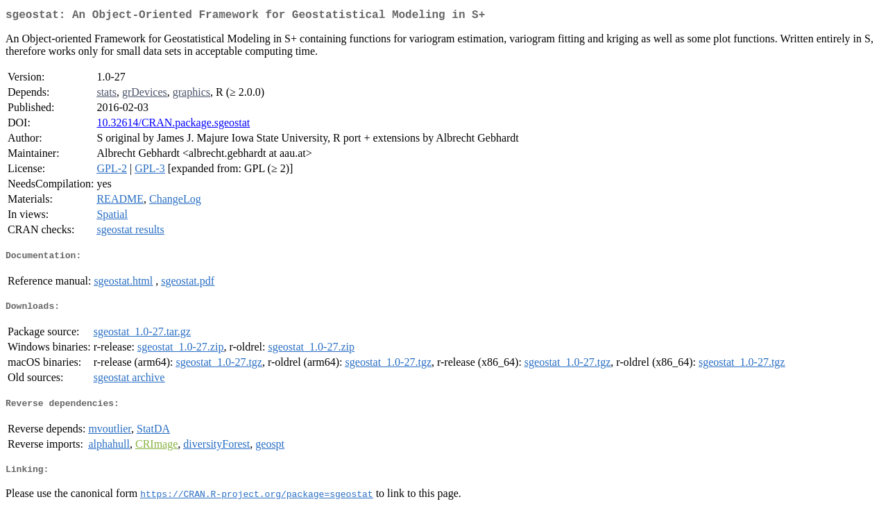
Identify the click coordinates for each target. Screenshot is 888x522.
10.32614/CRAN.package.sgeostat (173, 125)
